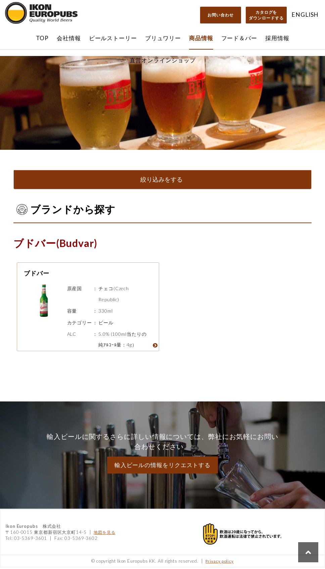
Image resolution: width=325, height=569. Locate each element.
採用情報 (277, 38)
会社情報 (69, 38)
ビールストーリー (113, 38)
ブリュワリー (163, 38)
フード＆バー (239, 38)
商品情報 (201, 38)
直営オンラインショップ (163, 60)
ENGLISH (305, 14)
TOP (42, 38)
